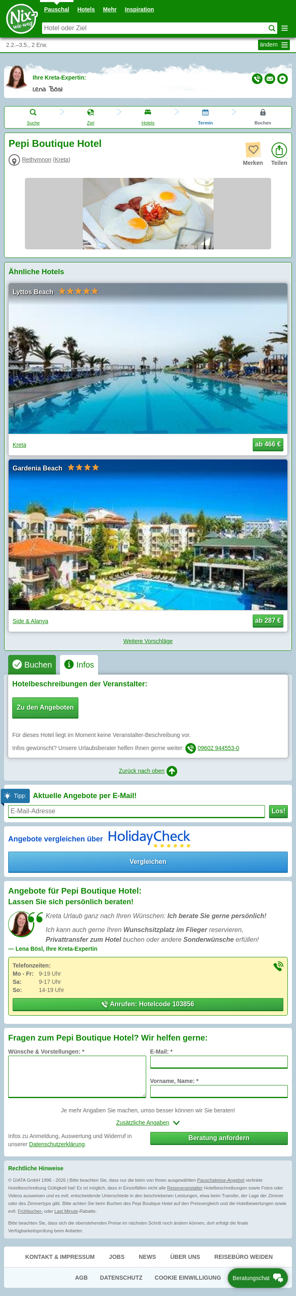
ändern (275, 45)
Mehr (109, 9)
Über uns (185, 1257)
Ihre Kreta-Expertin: (59, 77)
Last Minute (66, 1211)
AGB (81, 1277)
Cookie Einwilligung (188, 1277)
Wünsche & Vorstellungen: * (46, 1051)
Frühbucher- (30, 1211)
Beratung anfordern (219, 1137)
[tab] (32, 665)
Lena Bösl (47, 89)
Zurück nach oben (148, 771)
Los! (278, 811)
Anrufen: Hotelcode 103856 (148, 1004)
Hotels (86, 9)
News (147, 1257)
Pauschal (56, 9)
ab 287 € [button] (268, 620)
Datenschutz (121, 1277)
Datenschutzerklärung (57, 1144)
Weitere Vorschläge (148, 641)
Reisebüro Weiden (243, 1257)
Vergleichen (148, 861)
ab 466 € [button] (268, 444)
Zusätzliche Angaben (142, 1122)
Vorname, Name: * (174, 1081)
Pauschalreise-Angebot (221, 1180)
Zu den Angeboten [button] (45, 707)
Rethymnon (36, 159)
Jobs (117, 1257)
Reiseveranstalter (185, 1187)
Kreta (61, 159)
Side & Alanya (30, 621)
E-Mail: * (161, 1051)
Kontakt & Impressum (60, 1257)
